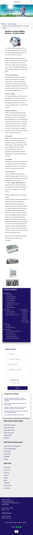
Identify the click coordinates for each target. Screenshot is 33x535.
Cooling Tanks (8, 435)
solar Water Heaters (10, 311)
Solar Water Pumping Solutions (12, 314)
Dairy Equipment (7, 293)
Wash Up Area (25, 320)
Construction (7, 454)
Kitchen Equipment (23, 309)
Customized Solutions (10, 332)
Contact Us (7, 470)
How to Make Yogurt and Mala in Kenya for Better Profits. (15, 404)
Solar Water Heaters (9, 425)
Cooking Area (25, 314)
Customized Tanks (9, 430)
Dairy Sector (7, 451)
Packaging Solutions (10, 302)
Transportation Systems (11, 296)
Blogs (5, 480)
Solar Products (7, 309)
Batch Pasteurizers (9, 427)
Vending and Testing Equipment (12, 303)
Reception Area (25, 311)
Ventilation (24, 318)
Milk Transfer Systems (10, 307)
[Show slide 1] (17, 13)
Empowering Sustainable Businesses (14, 414)
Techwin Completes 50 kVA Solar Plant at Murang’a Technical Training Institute (15, 407)
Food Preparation (25, 322)
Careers (6, 475)
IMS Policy (7, 488)
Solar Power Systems (10, 312)
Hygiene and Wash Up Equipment (13, 338)
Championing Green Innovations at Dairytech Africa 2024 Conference (16, 411)
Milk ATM (6, 438)
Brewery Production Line (11, 334)
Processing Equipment (10, 300)
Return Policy (7, 485)
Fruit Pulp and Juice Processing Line (13, 331)
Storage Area (24, 312)
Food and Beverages (10, 448)
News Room (7, 467)
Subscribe (6, 483)
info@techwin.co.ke (7, 513)
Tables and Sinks (8, 433)
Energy (6, 459)
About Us (6, 472)
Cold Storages (6, 324)
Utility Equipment (9, 305)
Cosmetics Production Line (11, 336)
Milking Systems (9, 294)
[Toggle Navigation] (16, 531)
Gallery (6, 477)
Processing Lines (7, 329)
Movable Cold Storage (10, 327)
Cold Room (8, 325)
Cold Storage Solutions (10, 298)
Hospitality (7, 456)
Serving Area (24, 316)
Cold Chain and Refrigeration (12, 446)
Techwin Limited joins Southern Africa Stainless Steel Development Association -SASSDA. (15, 400)
